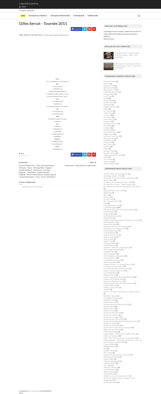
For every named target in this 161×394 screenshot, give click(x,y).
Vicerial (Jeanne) (110, 369)
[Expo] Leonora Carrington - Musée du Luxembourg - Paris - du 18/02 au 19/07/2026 (127, 66)
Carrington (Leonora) (111, 205)
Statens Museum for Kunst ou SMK (117, 355)
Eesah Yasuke (109, 102)
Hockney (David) (110, 258)
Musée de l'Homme (111, 315)
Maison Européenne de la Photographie (118, 277)
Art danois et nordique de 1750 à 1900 (118, 182)
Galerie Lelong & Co (111, 235)
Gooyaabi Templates (60, 391)
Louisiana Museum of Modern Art (116, 268)
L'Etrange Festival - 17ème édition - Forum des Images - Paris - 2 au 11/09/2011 (127, 55)
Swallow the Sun (110, 153)
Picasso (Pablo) (109, 344)
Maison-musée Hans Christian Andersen (119, 283)
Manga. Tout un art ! (111, 287)
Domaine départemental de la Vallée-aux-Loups (121, 220)
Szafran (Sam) (109, 359)
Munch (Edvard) (110, 302)
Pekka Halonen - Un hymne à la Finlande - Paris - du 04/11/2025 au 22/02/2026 (123, 341)
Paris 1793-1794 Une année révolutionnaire (120, 338)
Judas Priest (108, 113)
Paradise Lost (109, 140)
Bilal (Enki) (108, 193)
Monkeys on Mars (110, 123)
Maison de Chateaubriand (113, 279)
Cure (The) (108, 96)
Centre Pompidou (110, 207)
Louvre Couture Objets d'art (114, 271)
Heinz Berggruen (110, 254)
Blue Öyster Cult (110, 90)
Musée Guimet (109, 306)
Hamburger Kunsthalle (112, 250)
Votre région (78, 16)
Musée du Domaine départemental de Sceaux (120, 321)
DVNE (106, 98)
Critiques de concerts (38, 16)
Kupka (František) (110, 262)
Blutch (106, 195)
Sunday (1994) (109, 151)
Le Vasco (107, 115)
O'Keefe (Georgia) (111, 332)
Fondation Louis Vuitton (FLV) (115, 228)
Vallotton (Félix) (110, 363)
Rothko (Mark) (109, 351)
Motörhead (108, 130)
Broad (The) (108, 199)
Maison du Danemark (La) (113, 281)
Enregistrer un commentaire (32, 187)
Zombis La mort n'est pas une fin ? (116, 376)
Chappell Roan (109, 94)
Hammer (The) (109, 252)
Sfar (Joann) (108, 353)
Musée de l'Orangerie (112, 317)
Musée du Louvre (110, 323)
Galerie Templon (110, 237)
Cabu (106, 203)
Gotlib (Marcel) (109, 245)
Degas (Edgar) (109, 214)
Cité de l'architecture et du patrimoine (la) (119, 209)
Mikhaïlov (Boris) (110, 296)
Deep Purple (108, 100)
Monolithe (108, 126)
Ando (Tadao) (109, 180)
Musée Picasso (109, 308)
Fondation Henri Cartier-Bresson (116, 226)
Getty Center (108, 239)
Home (23, 16)
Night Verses (108, 134)
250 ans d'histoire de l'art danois (116, 174)
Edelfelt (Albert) (110, 222)
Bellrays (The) (109, 86)
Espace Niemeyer (110, 224)
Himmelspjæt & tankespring (114, 256)
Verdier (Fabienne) (111, 367)
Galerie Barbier (109, 233)
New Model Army (110, 132)
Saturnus (107, 147)
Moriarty (107, 128)
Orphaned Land (109, 138)
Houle (106, 109)
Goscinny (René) (110, 243)
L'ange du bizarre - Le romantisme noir (118, 264)
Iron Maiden (108, 111)
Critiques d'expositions (60, 16)
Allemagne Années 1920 (113, 176)
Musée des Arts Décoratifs (114, 319)
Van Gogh (107, 365)
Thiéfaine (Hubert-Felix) (113, 155)
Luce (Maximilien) (110, 273)
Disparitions (93, 16)
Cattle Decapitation (111, 92)
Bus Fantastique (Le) (111, 201)
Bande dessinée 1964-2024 (114, 190)
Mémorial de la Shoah (112, 329)
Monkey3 (107, 121)
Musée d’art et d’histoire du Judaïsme (117, 327)
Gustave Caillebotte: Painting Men (117, 247)
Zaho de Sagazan (110, 163)
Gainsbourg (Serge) (111, 231)
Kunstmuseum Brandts (112, 260)
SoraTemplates (33, 391)
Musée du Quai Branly (112, 325)
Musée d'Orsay (109, 311)
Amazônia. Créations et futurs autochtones (120, 178)
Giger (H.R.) (108, 241)
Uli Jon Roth (108, 159)
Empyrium (107, 105)
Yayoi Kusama (109, 374)
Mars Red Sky (109, 119)
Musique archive (24, 155)
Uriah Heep (108, 161)
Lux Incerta (108, 117)
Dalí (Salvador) (109, 212)
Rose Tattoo (108, 145)
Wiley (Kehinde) (110, 372)
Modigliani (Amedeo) (112, 298)
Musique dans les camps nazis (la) (116, 304)
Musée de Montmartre (112, 313)
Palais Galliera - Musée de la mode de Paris (120, 334)
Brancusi (107, 197)
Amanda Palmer (110, 81)
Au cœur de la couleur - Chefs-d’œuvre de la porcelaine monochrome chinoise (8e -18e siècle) (122, 185)
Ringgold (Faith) (110, 346)
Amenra (107, 84)
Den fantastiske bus (111, 216)
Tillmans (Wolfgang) (111, 361)
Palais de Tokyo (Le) (111, 336)
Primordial (108, 142)
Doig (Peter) (108, 218)
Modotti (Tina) (109, 300)
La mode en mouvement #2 (114, 266)
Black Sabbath (109, 88)
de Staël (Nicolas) (110, 382)
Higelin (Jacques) (110, 107)
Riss (105, 348)
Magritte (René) (110, 275)
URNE (106, 157)
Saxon (106, 149)
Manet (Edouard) (110, 285)
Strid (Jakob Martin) (111, 357)
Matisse (107, 289)
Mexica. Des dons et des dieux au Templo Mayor (122, 292)
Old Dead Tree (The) (111, 136)
